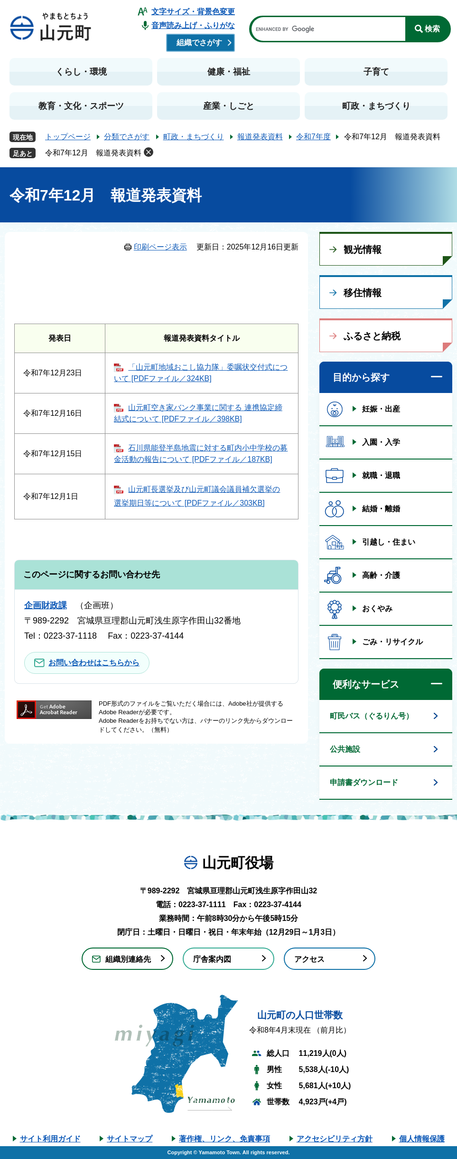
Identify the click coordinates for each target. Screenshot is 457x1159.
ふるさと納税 (372, 336)
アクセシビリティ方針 (335, 1139)
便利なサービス (366, 684)
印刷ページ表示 (160, 247)
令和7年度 (313, 137)
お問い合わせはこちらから (94, 663)
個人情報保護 (422, 1139)
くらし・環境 (81, 72)
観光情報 (363, 249)
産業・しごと (228, 106)
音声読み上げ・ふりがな (193, 25)
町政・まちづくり (376, 106)
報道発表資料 (260, 137)
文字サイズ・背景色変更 (193, 12)
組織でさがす (199, 42)
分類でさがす (126, 137)
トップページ (68, 137)
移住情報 (363, 292)
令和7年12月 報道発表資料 (93, 153)
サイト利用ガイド (50, 1139)
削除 (148, 152)
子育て (376, 72)
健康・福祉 (228, 72)
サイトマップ (129, 1139)
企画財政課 (45, 605)
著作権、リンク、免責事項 (224, 1139)
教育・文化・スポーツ (81, 106)
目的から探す (361, 377)
